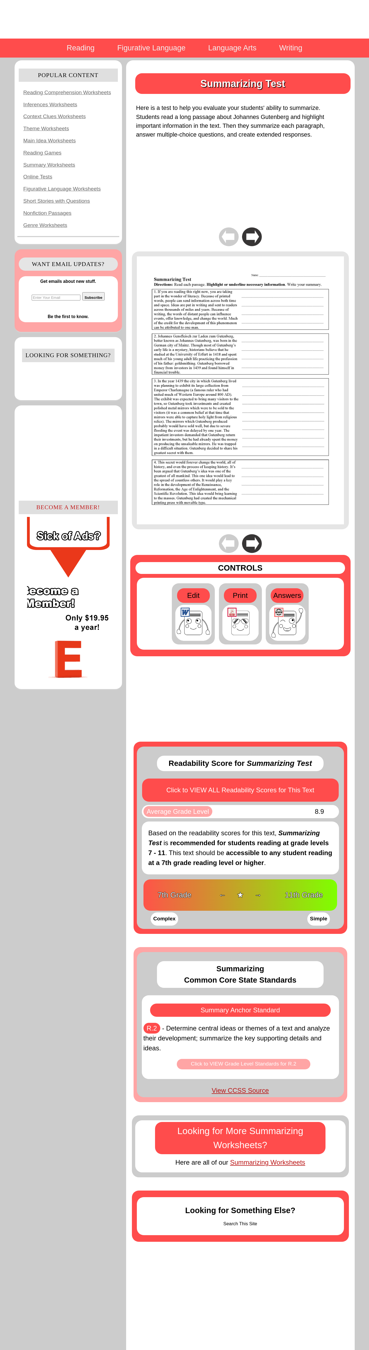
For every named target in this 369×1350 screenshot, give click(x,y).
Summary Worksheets (49, 165)
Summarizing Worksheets (267, 1162)
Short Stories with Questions (56, 201)
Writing (290, 48)
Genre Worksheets (45, 225)
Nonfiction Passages (47, 213)
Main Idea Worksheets (49, 140)
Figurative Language (151, 48)
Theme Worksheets (46, 128)
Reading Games (42, 153)
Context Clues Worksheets (54, 116)
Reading (80, 48)
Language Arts (232, 48)
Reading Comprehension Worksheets (67, 92)
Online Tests (37, 177)
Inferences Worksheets (50, 104)
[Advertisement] (68, 452)
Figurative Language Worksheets (62, 189)
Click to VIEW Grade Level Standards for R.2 (243, 1064)
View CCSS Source (240, 1090)
